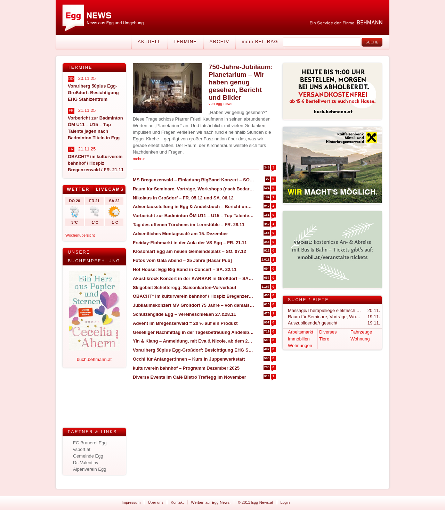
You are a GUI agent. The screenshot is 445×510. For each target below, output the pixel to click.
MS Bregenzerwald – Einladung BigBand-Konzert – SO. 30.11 (193, 179)
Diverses (328, 332)
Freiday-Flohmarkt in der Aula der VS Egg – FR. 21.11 (190, 242)
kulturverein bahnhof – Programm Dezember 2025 (186, 368)
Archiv (219, 41)
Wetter (78, 189)
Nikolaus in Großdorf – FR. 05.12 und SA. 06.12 (183, 197)
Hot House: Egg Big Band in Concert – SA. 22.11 (184, 269)
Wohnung (360, 339)
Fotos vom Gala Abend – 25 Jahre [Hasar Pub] (182, 260)
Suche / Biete (308, 299)
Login (285, 502)
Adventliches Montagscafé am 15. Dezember (180, 233)
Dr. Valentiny (85, 462)
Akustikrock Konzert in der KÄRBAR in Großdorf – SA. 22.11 (193, 278)
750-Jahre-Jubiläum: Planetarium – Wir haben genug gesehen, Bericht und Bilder (241, 82)
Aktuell (149, 41)
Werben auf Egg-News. (210, 502)
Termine (185, 41)
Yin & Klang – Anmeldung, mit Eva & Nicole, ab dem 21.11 (193, 341)
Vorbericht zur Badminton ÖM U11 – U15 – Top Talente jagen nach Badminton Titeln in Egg (193, 215)
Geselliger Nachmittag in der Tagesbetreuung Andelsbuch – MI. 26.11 (193, 332)
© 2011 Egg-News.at (255, 502)
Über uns (155, 502)
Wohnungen (300, 345)
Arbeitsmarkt (300, 332)
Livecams (110, 189)
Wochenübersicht (80, 235)
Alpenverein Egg (89, 469)
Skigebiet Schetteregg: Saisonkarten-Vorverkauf (184, 287)
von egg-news (221, 103)
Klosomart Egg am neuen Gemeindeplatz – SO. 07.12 (189, 251)
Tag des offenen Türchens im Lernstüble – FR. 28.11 (188, 224)
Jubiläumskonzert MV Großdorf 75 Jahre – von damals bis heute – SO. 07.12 (193, 305)
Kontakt (177, 502)
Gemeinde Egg (88, 456)
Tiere (324, 339)
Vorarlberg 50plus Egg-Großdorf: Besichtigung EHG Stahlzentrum (193, 350)
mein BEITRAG (260, 41)
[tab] (78, 189)
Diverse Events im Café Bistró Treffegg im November (189, 377)
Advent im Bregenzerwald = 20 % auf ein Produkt (185, 323)
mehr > (139, 159)
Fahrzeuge (361, 332)
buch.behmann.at (94, 359)
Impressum (131, 502)
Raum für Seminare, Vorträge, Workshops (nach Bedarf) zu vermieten (193, 188)
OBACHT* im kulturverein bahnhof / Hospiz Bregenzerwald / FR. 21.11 (193, 296)
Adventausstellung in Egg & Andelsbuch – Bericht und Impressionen (193, 206)
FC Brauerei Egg (90, 442)
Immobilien (299, 339)
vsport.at (81, 449)
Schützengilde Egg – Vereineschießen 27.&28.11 (184, 314)
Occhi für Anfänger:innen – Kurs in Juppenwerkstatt (189, 359)
